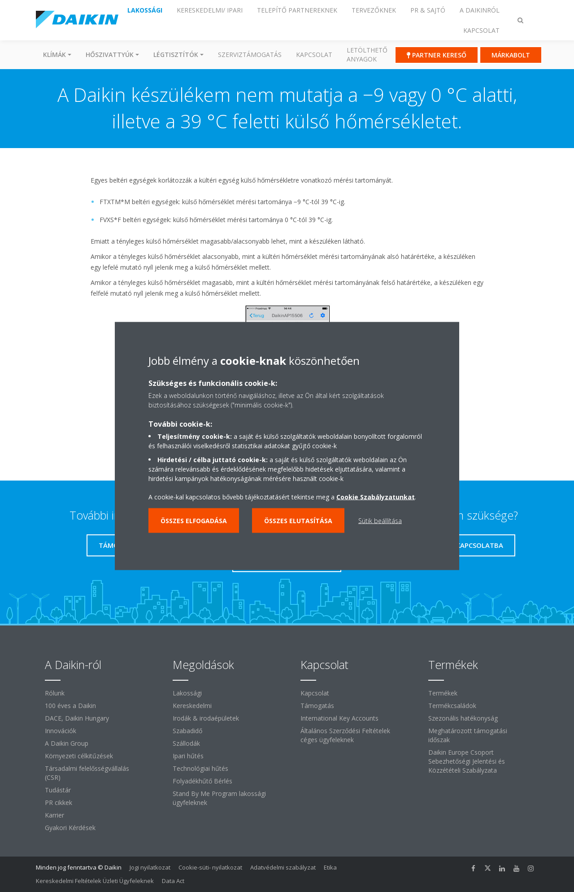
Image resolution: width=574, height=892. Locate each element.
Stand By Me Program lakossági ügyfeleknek (219, 798)
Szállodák (186, 743)
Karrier (54, 815)
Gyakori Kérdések (70, 827)
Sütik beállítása (380, 520)
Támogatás (317, 705)
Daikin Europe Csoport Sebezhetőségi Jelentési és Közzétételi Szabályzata (466, 761)
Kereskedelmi (192, 705)
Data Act (173, 881)
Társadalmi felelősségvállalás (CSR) (87, 773)
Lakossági (187, 693)
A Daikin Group (66, 743)
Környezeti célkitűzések (79, 756)
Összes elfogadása (194, 520)
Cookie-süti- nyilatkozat (210, 867)
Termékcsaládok (452, 705)
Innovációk (60, 730)
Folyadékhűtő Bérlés (202, 781)
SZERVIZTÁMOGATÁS (250, 54)
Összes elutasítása (298, 520)
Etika (330, 867)
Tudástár (58, 790)
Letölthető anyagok (367, 54)
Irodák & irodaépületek (206, 718)
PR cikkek (58, 802)
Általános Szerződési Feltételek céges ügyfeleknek (345, 735)
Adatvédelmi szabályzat (283, 867)
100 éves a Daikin (70, 705)
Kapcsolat (314, 54)
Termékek (442, 693)
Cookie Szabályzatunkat (375, 497)
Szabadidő (187, 730)
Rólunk (55, 693)
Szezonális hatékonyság (463, 718)
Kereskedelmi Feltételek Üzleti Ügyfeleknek (95, 881)
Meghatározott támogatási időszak (467, 735)
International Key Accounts (339, 718)
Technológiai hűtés (200, 768)
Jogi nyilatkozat (150, 867)
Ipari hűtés (188, 756)
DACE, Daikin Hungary (77, 718)
